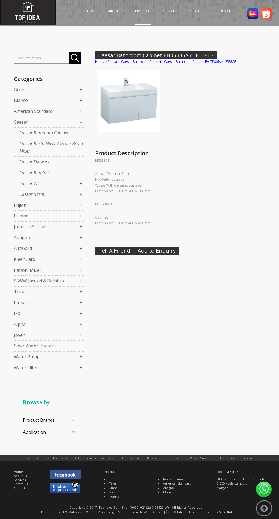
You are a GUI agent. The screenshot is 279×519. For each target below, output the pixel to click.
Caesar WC (29, 184)
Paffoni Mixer (27, 270)
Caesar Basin (31, 194)
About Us (20, 476)
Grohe (20, 90)
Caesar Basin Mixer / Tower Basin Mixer (51, 147)
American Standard (33, 111)
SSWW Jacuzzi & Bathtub (39, 281)
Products (110, 472)
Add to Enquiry (157, 250)
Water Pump (27, 357)
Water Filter (26, 368)
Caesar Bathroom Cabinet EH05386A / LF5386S (200, 61)
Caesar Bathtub (34, 173)
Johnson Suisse (29, 227)
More (167, 492)
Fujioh (20, 205)
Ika (17, 313)
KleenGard (24, 259)
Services (20, 480)
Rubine (21, 216)
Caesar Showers (34, 162)
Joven (19, 335)
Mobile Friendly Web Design (140, 512)
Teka (19, 292)
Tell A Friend (114, 250)
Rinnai (20, 303)
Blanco (21, 100)
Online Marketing (100, 512)
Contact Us (21, 488)
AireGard (23, 248)
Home (100, 61)
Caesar (21, 122)
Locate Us (21, 484)
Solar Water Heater (33, 346)
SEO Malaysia (71, 512)
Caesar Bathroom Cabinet (43, 133)
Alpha (20, 324)
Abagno (22, 238)
